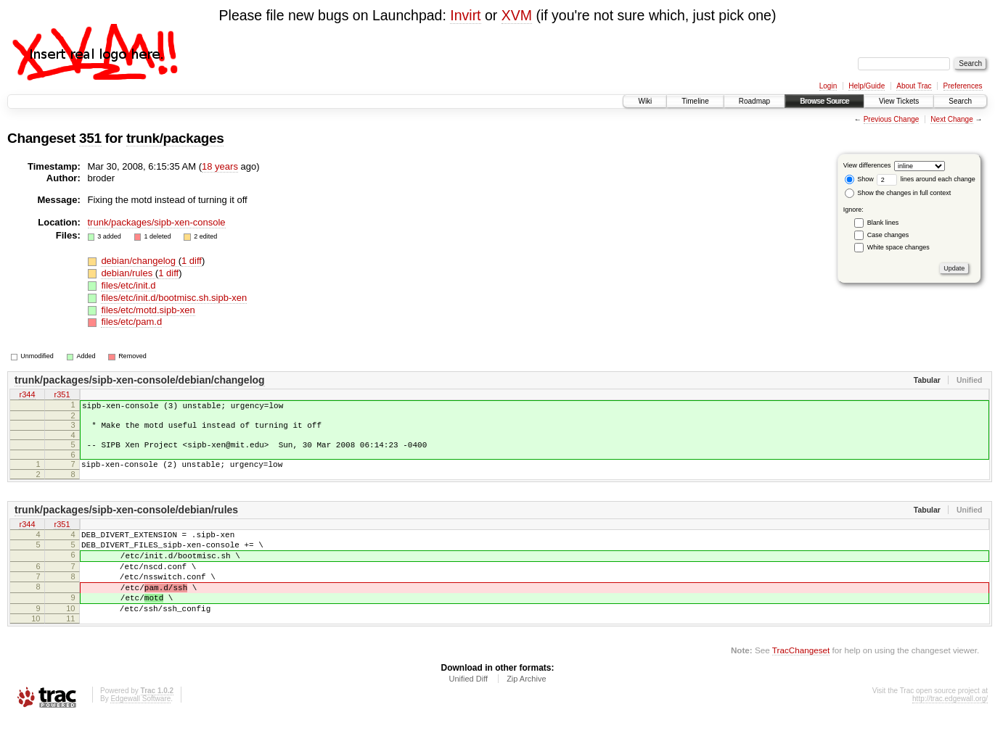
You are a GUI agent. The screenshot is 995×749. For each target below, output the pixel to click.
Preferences (963, 86)
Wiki (645, 101)
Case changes (888, 235)
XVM (516, 15)
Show (859, 179)
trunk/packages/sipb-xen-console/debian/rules (126, 520)
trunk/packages (175, 138)
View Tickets (899, 101)
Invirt (465, 15)
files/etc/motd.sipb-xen (148, 310)
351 (90, 138)
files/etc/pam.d (131, 321)
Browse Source (824, 101)
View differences (867, 165)
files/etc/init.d (128, 285)
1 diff (191, 260)
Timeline (694, 101)
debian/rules (128, 273)
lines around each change (926, 179)
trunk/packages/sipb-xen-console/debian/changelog (140, 380)
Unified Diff (468, 709)
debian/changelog (139, 260)
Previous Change (892, 119)
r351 (62, 395)
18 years (220, 166)
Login (828, 86)
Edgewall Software (140, 729)
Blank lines (883, 222)
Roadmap (754, 101)
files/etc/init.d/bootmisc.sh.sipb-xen (174, 297)
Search (960, 101)
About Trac (913, 86)
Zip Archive (526, 709)
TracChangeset (801, 680)
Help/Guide (866, 86)
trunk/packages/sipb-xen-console (157, 222)
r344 (27, 395)
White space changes (898, 247)
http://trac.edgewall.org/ (950, 729)
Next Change (951, 119)
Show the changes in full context (898, 192)
